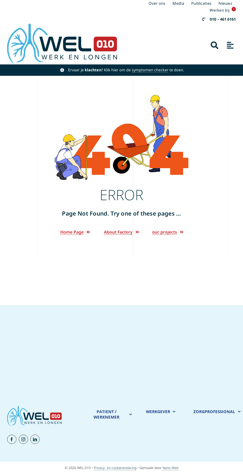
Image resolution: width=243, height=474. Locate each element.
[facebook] (11, 439)
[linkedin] (35, 439)
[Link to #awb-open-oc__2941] (214, 45)
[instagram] (23, 439)
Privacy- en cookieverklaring (115, 467)
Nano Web (170, 467)
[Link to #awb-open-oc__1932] (230, 45)
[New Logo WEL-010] (62, 25)
